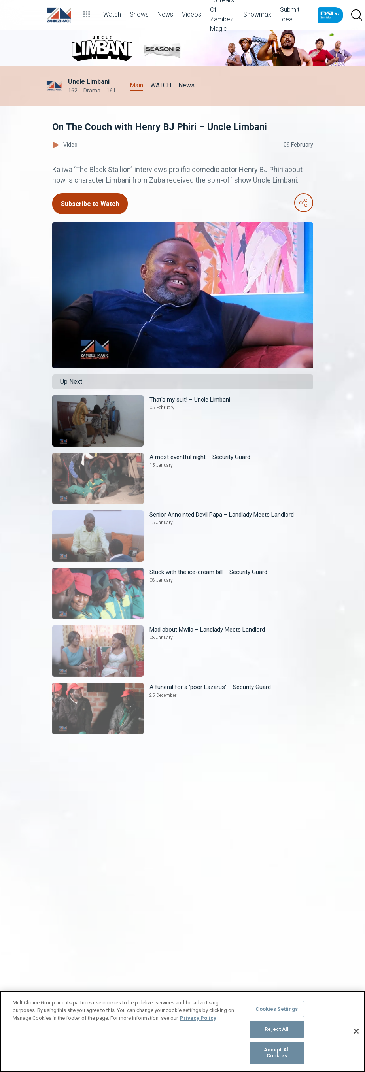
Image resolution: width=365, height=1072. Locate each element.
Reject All (277, 1029)
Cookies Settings (276, 1009)
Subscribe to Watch (90, 204)
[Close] (356, 1031)
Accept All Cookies (277, 1053)
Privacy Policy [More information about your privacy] (198, 1018)
